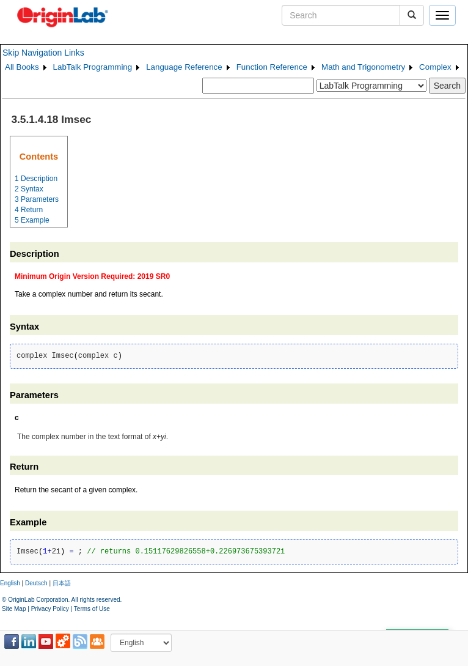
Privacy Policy (50, 608)
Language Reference (184, 67)
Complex (435, 67)
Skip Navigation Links (43, 52)
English (10, 583)
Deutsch (36, 583)
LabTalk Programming (93, 67)
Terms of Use (92, 608)
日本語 (62, 583)
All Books (22, 67)
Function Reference (271, 67)
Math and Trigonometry (363, 67)
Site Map (14, 608)
